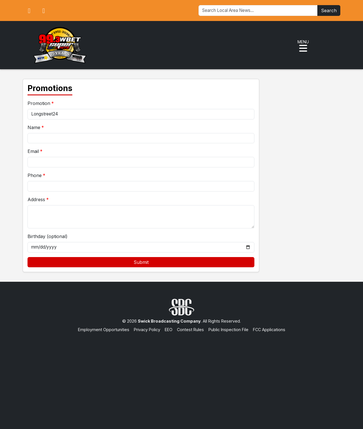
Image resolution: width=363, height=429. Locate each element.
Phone (35, 175)
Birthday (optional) (47, 236)
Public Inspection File (228, 329)
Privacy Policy (147, 329)
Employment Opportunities (103, 329)
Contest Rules (190, 329)
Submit (141, 262)
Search (329, 10)
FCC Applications (269, 329)
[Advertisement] (181, 375)
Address (36, 199)
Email (33, 151)
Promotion (39, 103)
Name (34, 127)
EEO (168, 329)
